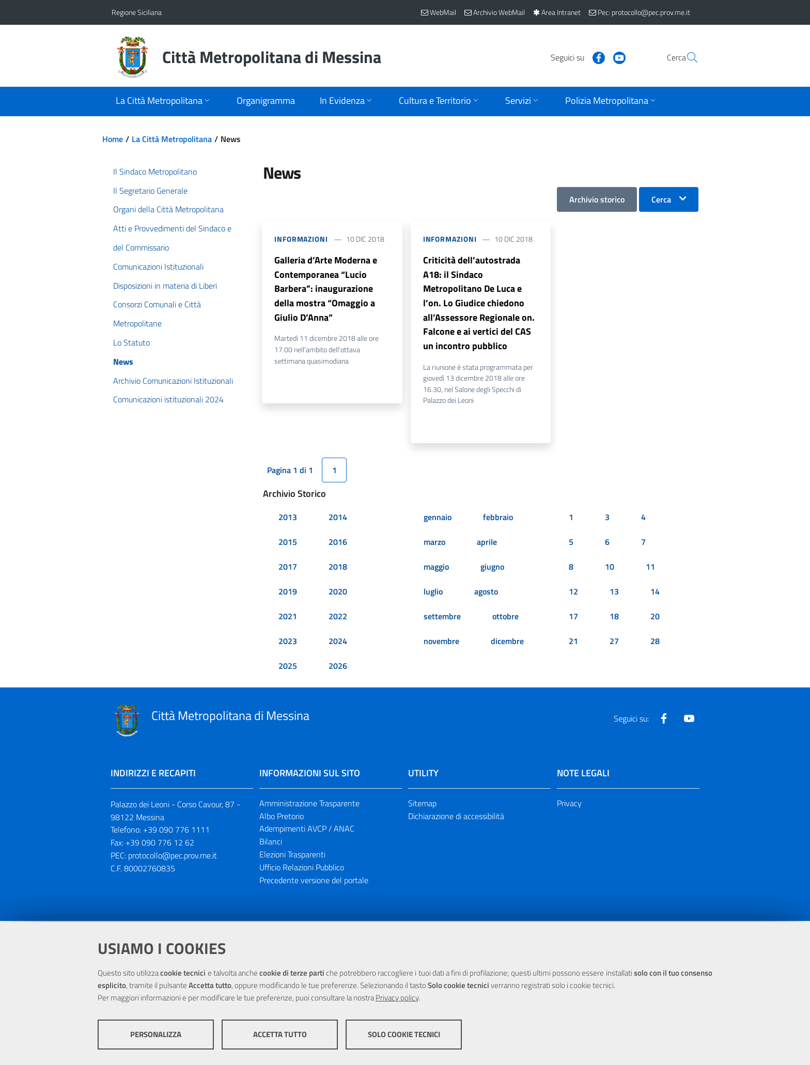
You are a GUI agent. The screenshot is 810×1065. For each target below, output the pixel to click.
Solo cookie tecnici (404, 1034)
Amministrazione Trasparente (309, 804)
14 (655, 592)
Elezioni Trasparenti (292, 856)
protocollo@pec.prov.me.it (172, 857)
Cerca (661, 199)
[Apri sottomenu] (163, 101)
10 (609, 567)
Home (112, 139)
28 (655, 642)
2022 (338, 617)
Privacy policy (397, 998)
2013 (287, 518)
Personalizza (155, 1034)
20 (655, 617)
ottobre (505, 617)
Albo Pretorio (281, 817)
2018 (338, 567)
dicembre (507, 642)
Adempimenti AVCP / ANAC (306, 830)
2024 (338, 642)
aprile (487, 543)
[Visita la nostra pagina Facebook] (574, 57)
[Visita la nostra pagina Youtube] (594, 57)
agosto (486, 592)
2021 (287, 617)
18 (614, 617)
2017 (287, 567)
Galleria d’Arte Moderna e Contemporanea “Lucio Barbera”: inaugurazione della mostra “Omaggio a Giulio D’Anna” (325, 289)
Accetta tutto (280, 1034)
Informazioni (301, 238)
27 (614, 642)
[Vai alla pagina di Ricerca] (686, 57)
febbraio (498, 518)
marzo (434, 543)
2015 (287, 543)
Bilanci (270, 843)
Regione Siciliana (137, 12)
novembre (441, 642)
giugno (492, 567)
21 (573, 642)
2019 (287, 592)
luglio (433, 592)
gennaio (437, 518)
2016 (338, 543)
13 (614, 592)
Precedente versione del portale (313, 881)
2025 (287, 667)
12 (573, 592)
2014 (338, 518)
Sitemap (422, 804)
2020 (338, 592)
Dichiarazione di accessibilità (456, 817)
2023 (287, 642)
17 (573, 617)
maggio (436, 567)
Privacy (569, 804)
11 (650, 567)
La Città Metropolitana (172, 139)
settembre (442, 617)
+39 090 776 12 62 (160, 844)
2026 (338, 667)
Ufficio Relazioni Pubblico (301, 869)
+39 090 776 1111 (176, 831)
